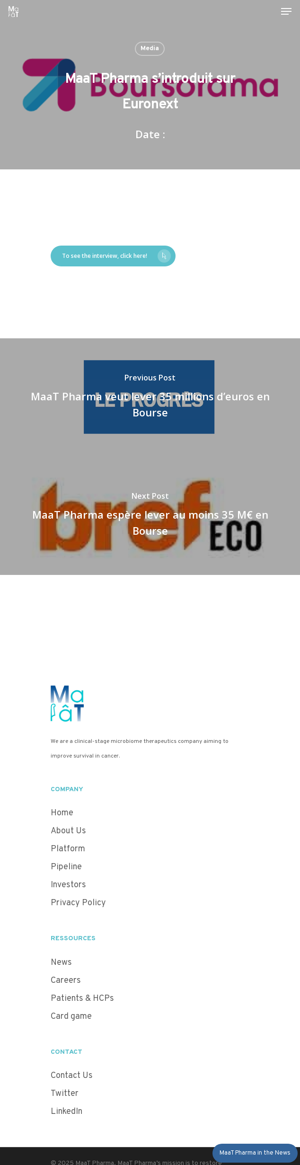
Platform (68, 849)
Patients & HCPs (82, 998)
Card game (71, 1016)
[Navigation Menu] (286, 11)
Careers (66, 980)
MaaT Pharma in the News (255, 1153)
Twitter (65, 1093)
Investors (68, 885)
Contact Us (72, 1075)
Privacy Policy (78, 903)
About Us (68, 831)
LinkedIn (66, 1111)
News (61, 962)
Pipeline (66, 867)
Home (62, 813)
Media (150, 48)
